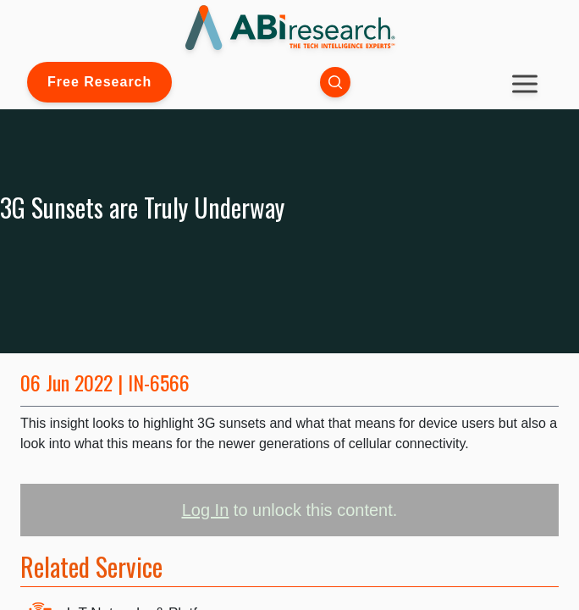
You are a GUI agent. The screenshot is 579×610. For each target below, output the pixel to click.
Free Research (99, 82)
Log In (205, 510)
